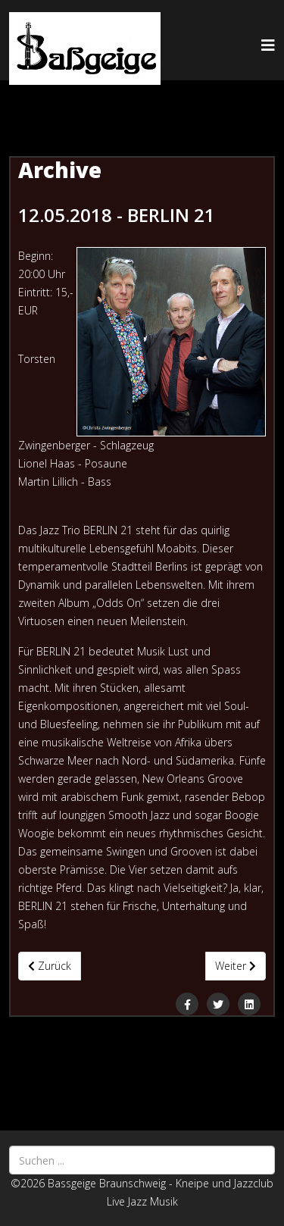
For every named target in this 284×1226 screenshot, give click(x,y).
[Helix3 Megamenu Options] (268, 45)
